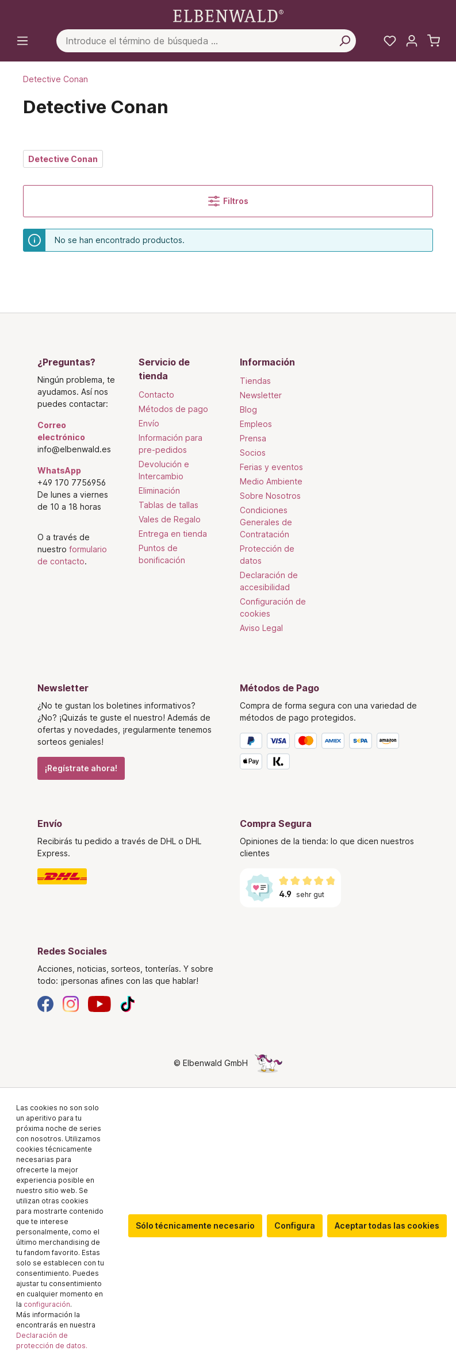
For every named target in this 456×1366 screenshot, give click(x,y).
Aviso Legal (261, 628)
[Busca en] (344, 40)
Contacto (156, 394)
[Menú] (22, 40)
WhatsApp (59, 470)
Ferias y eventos (271, 467)
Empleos (256, 424)
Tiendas (255, 381)
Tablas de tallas (168, 505)
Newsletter (261, 395)
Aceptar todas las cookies (387, 1225)
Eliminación (159, 490)
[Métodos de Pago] (329, 753)
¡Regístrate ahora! (81, 768)
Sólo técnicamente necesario (195, 1225)
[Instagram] (71, 1003)
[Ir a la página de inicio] (228, 15)
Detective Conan (63, 159)
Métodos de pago (173, 409)
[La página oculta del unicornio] (268, 1063)
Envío (149, 423)
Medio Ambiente (271, 481)
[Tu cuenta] (412, 40)
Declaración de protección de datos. (51, 1340)
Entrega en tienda (173, 533)
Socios (253, 452)
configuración (47, 1304)
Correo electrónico (61, 431)
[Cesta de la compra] (433, 40)
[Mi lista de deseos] (390, 40)
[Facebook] (45, 1003)
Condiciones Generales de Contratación (266, 522)
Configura (294, 1225)
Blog (248, 409)
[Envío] (127, 876)
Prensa (253, 438)
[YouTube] (99, 1003)
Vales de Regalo (170, 519)
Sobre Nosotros (270, 496)
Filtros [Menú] (228, 201)
